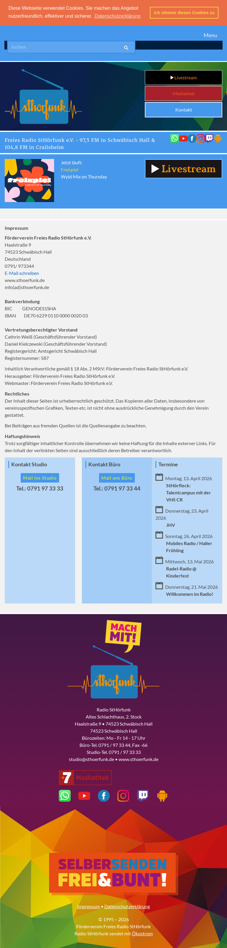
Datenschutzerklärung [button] (118, 16)
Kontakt (183, 109)
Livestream (184, 77)
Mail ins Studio (40, 477)
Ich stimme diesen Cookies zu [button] (184, 12)
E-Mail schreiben (22, 272)
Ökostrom (142, 933)
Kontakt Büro (104, 464)
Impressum (88, 905)
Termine (168, 464)
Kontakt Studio (29, 464)
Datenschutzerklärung (127, 905)
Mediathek (184, 93)
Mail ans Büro (116, 477)
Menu (210, 34)
